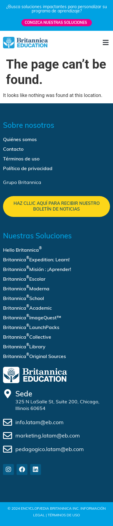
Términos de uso (21, 159)
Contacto (13, 149)
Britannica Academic (27, 307)
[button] (105, 43)
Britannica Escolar (24, 278)
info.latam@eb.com (39, 422)
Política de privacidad (27, 168)
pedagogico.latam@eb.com (49, 449)
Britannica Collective (27, 336)
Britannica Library (24, 346)
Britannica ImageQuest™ (32, 317)
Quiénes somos (20, 139)
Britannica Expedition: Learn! (36, 259)
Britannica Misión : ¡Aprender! (37, 268)
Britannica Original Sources (34, 355)
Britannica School (23, 297)
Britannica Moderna (26, 288)
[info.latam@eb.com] (7, 422)
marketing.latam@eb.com (47, 435)
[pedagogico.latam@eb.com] (7, 449)
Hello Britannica (22, 249)
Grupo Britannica (22, 182)
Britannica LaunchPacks (31, 326)
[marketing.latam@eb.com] (7, 435)
